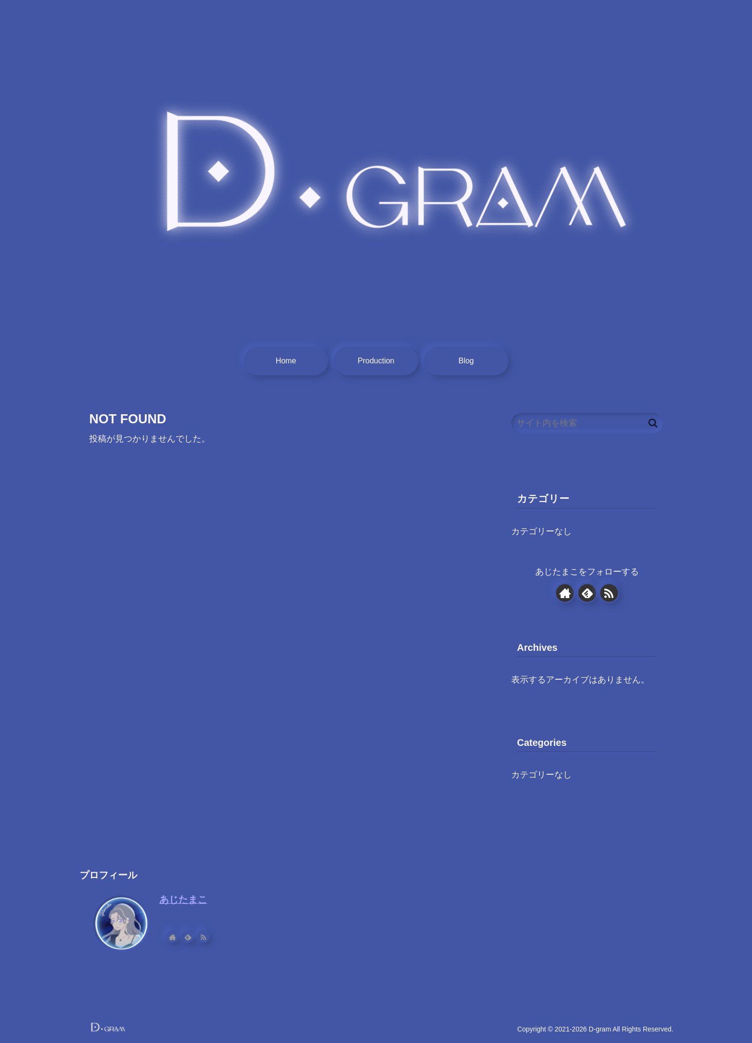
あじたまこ (183, 899)
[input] (587, 423)
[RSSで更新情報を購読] (609, 593)
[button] (653, 423)
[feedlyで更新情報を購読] (586, 593)
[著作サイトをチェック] (564, 593)
